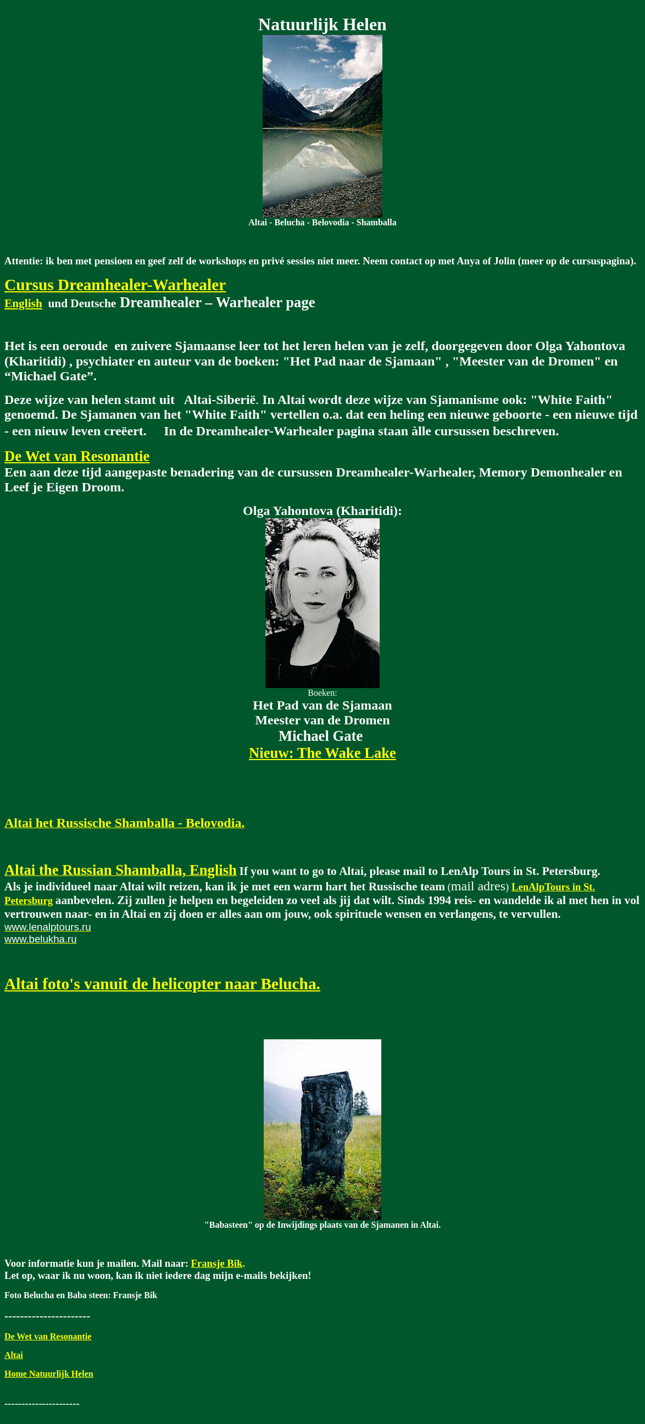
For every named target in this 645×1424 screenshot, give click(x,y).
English (23, 303)
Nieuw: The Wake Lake (322, 753)
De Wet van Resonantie (47, 1336)
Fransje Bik (217, 1263)
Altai (13, 1355)
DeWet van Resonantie (76, 456)
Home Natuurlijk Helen (48, 1373)
